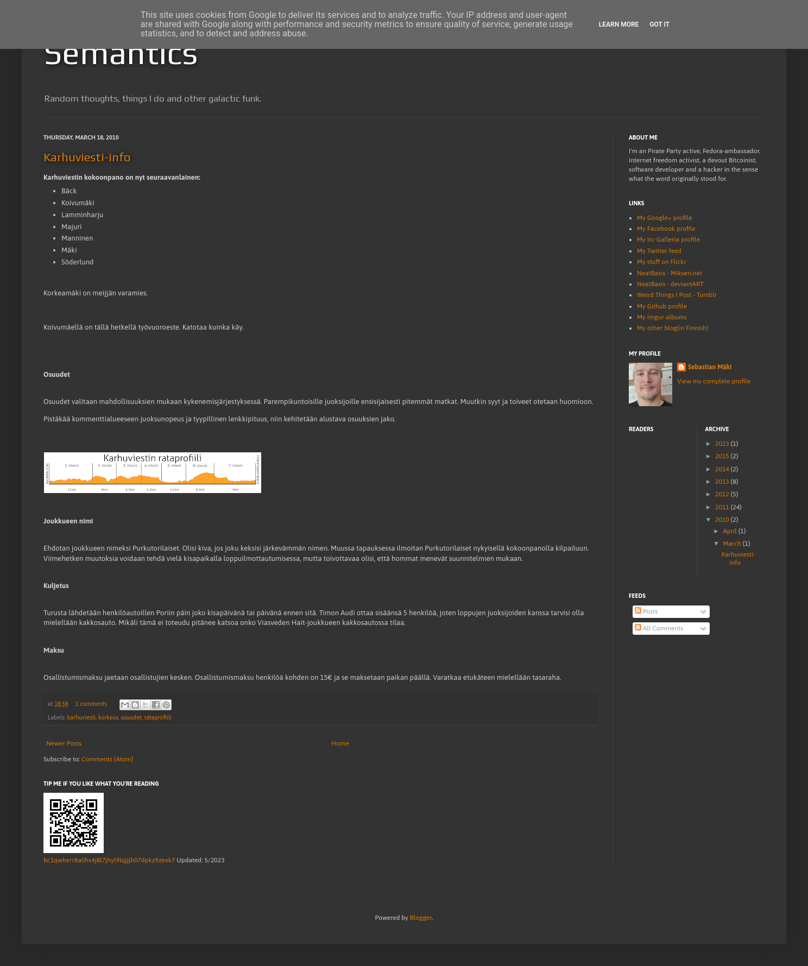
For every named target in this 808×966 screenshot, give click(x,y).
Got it (659, 24)
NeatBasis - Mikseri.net (669, 273)
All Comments (659, 628)
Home (340, 743)
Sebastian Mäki (709, 367)
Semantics (120, 52)
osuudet (131, 717)
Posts (646, 611)
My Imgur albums (662, 317)
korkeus (108, 717)
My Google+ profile (664, 218)
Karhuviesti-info (86, 157)
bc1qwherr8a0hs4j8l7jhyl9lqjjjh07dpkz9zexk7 (109, 860)
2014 (723, 469)
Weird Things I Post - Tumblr (677, 295)
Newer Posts (63, 743)
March (732, 543)
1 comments (91, 703)
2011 (723, 507)
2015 (723, 456)
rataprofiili (158, 717)
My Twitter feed (659, 251)
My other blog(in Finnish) (672, 328)
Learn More (619, 24)
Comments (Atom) (107, 759)
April (730, 531)
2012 (723, 494)
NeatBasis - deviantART (670, 284)
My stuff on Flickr (661, 262)
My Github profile (662, 306)
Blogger (421, 917)
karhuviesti (81, 717)
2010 (723, 519)
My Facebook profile (666, 228)
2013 (723, 481)
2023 (723, 443)
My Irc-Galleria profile (668, 239)
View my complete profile (713, 381)
